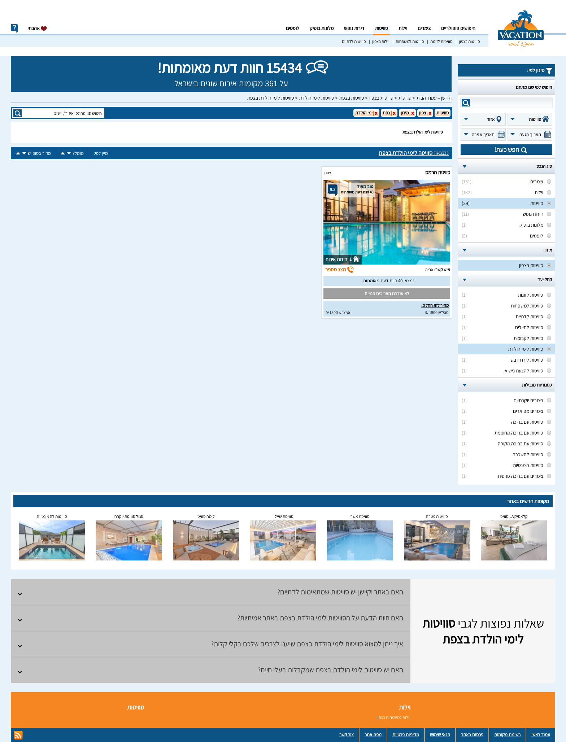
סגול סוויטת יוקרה (128, 516)
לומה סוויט (206, 516)
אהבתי (37, 28)
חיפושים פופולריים (458, 28)
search (466, 102)
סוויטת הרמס (437, 172)
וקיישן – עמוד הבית (434, 98)
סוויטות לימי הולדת (316, 98)
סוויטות (381, 28)
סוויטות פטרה (437, 516)
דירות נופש (354, 28)
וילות (403, 28)
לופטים (292, 28)
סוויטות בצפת (351, 98)
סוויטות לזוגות (441, 41)
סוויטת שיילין (283, 516)
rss (18, 735)
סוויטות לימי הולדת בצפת (270, 98)
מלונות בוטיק (322, 28)
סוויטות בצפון (469, 41)
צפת (327, 172)
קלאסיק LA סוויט (514, 516)
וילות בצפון (380, 41)
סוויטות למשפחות (410, 41)
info (14, 28)
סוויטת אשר (360, 516)
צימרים (424, 28)
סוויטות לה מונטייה (52, 516)
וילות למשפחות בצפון (393, 717)
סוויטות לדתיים (354, 41)
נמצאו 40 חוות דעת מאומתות (388, 281)
